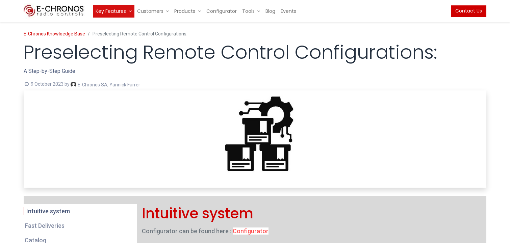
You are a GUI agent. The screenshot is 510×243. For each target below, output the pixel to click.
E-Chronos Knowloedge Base (54, 33)
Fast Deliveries (45, 225)
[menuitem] (113, 11)
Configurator (251, 231)
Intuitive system (48, 211)
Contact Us (468, 10)
